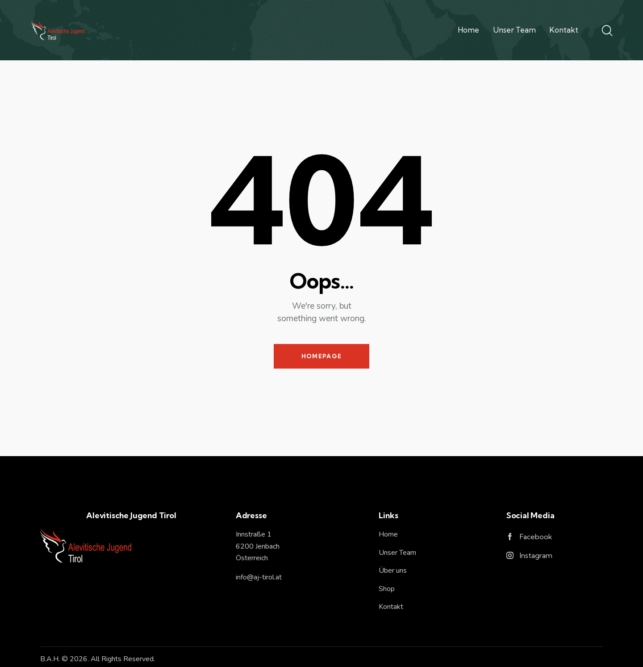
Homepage (321, 356)
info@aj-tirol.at (259, 577)
